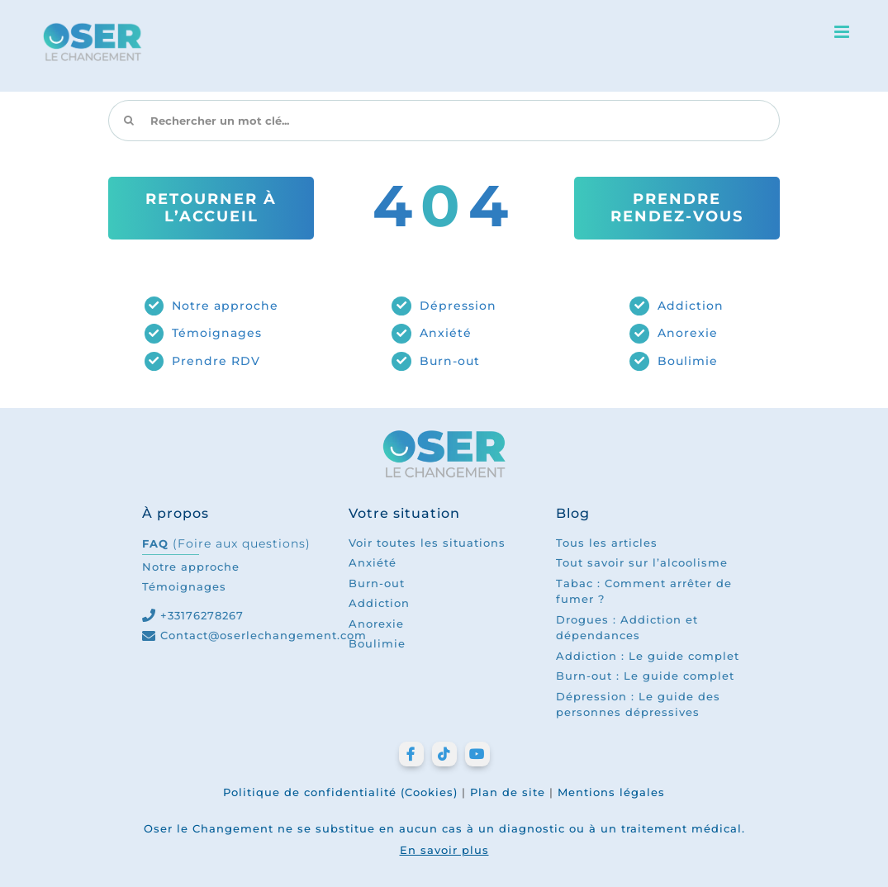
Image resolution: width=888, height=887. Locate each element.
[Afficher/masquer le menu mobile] (843, 31)
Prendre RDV (216, 360)
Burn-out (450, 360)
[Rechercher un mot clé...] (443, 120)
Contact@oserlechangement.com (263, 635)
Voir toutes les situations (427, 542)
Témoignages (217, 332)
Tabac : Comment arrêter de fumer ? (644, 591)
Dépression (458, 305)
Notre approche (225, 305)
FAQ (226, 543)
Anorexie (688, 332)
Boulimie (688, 360)
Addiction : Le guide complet (647, 655)
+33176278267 (202, 615)
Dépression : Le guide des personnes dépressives (638, 704)
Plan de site (507, 792)
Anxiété (446, 332)
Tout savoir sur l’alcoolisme (642, 562)
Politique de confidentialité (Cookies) (340, 792)
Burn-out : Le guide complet (645, 675)
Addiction (691, 305)
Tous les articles (607, 542)
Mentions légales (611, 792)
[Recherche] (129, 120)
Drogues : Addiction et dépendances (627, 628)
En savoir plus (444, 849)
